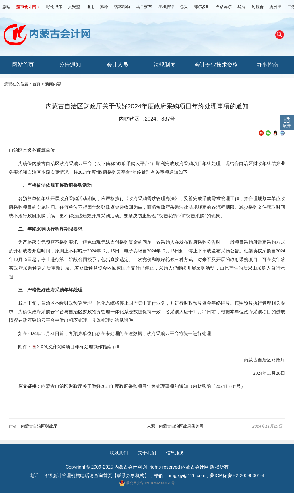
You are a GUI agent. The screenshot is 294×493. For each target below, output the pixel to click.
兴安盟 (74, 6)
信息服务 (175, 452)
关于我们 (147, 452)
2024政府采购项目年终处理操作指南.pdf (78, 346)
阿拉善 (258, 6)
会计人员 (117, 65)
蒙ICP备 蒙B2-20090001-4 (237, 475)
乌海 (241, 6)
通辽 (90, 6)
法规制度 (164, 65)
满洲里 (275, 6)
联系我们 (119, 452)
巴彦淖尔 (224, 6)
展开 (287, 125)
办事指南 (267, 65)
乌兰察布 (144, 6)
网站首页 (23, 65)
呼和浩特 (166, 6)
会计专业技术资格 (216, 65)
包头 (184, 6)
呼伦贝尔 (54, 6)
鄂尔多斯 (202, 6)
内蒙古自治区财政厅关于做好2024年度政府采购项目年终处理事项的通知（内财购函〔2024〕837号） (143, 386)
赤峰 (104, 6)
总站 (6, 6)
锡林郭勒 (122, 6)
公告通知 (70, 65)
